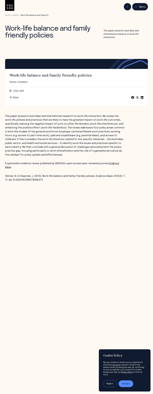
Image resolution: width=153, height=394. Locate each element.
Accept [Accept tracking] (126, 384)
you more (116, 365)
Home (7, 15)
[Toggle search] (127, 6)
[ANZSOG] (9, 5)
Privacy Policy (127, 372)
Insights (15, 15)
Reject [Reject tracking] (110, 384)
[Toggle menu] (140, 6)
